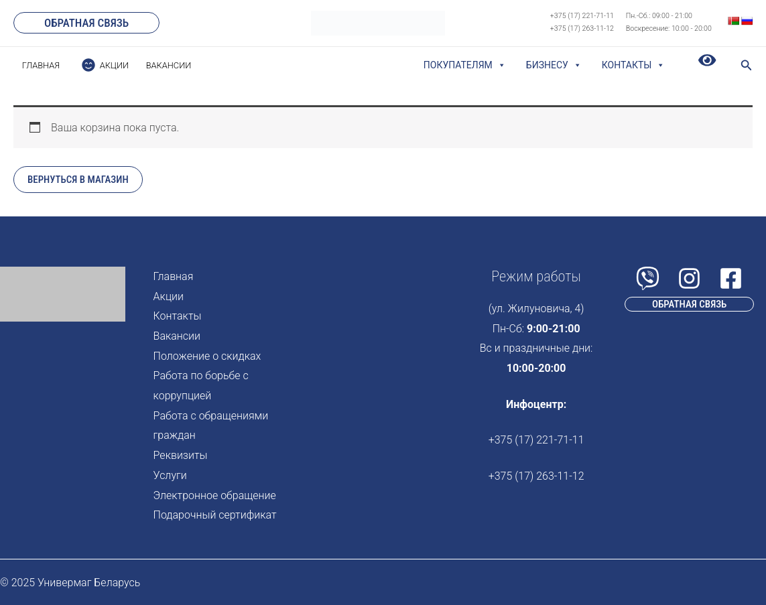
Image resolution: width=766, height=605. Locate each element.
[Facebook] (731, 278)
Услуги (170, 475)
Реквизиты (180, 455)
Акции (168, 296)
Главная (173, 276)
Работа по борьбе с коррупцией (201, 385)
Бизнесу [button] (554, 65)
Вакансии (176, 336)
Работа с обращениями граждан (211, 425)
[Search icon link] (747, 67)
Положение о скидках (207, 356)
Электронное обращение (214, 495)
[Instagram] (689, 278)
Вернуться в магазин (78, 180)
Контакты (633, 65)
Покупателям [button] (465, 65)
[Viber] (647, 278)
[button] (86, 22)
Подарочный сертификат (215, 515)
